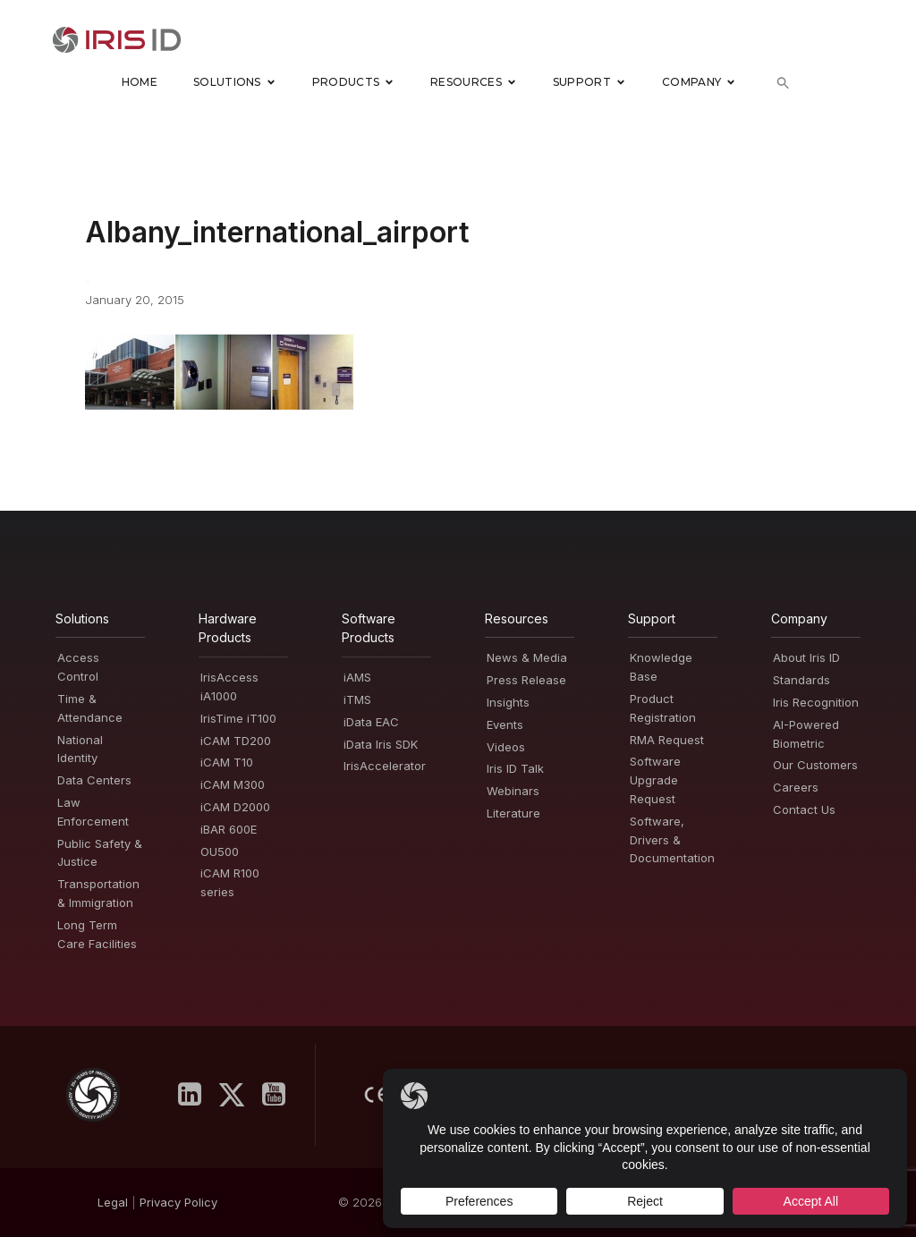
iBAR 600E (228, 829)
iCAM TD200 (235, 740)
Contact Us (804, 809)
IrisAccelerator (385, 766)
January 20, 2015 (134, 299)
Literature (513, 813)
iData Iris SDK (381, 744)
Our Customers (815, 765)
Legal (113, 1203)
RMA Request (667, 740)
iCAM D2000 (235, 807)
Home (139, 82)
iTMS (357, 699)
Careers (795, 787)
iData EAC (371, 722)
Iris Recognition (816, 702)
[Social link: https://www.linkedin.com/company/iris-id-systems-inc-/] (196, 1095)
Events (505, 724)
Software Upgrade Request (655, 781)
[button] (783, 83)
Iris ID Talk (515, 769)
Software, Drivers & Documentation (672, 840)
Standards (801, 680)
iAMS (357, 677)
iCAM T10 (226, 763)
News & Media (527, 658)
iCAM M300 (232, 784)
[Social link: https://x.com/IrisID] (238, 1095)
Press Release (526, 680)
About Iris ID (806, 658)
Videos (506, 747)
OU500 (219, 851)
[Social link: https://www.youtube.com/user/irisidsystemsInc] (280, 1095)
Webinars (513, 791)
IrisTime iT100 (238, 718)
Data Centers (94, 780)
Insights (508, 702)
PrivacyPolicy (178, 1203)
